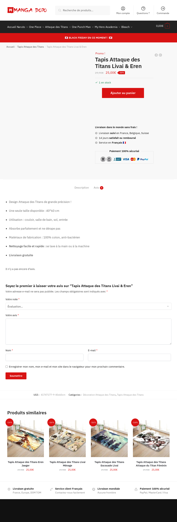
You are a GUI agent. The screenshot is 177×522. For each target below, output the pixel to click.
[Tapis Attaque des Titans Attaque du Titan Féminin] (151, 436)
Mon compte (123, 10)
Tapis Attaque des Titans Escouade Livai (109, 461)
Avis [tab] (96, 185)
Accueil (10, 44)
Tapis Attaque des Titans (30, 44)
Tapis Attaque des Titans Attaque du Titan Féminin (151, 461)
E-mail (92, 348)
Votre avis (12, 313)
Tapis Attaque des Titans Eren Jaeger (26, 461)
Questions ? (143, 10)
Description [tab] (81, 185)
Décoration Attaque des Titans (99, 392)
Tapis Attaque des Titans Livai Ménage (67, 461)
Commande (163, 10)
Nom (9, 348)
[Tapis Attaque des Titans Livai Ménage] (67, 436)
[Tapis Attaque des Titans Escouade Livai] (109, 436)
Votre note (13, 297)
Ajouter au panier (123, 91)
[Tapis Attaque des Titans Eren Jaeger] (25, 436)
